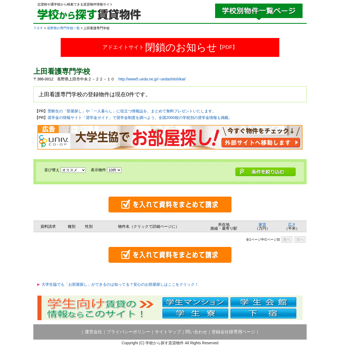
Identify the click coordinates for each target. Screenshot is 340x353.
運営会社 (93, 331)
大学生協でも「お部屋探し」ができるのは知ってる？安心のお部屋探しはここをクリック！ (120, 284)
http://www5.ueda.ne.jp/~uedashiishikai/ (152, 79)
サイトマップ (168, 331)
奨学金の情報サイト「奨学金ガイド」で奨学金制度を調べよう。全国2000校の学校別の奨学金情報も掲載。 (140, 117)
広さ (292, 224)
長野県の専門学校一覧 (63, 28)
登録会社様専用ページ (233, 331)
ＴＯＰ (38, 28)
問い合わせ (196, 331)
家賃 (262, 224)
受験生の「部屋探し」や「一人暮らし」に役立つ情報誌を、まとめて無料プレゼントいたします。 (132, 111)
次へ (300, 239)
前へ (286, 239)
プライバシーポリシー (128, 331)
